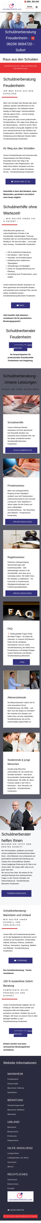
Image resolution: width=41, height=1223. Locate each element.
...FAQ (21, 662)
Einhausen (12, 1136)
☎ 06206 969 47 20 (20, 181)
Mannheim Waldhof (15, 1110)
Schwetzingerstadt (15, 1105)
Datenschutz (13, 1184)
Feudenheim (12, 1079)
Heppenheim (13, 1140)
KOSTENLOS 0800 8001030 (23, 346)
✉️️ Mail (20, 305)
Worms (10, 1167)
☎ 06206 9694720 (15, 1210)
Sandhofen (12, 1092)
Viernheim (11, 1162)
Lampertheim (13, 1153)
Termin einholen (16, 893)
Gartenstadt (12, 1084)
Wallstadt (11, 1114)
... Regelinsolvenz (21, 593)
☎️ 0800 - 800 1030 (31, 1)
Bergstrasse (12, 1132)
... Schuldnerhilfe (21, 450)
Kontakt (10, 1188)
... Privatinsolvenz (21, 522)
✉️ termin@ (20, 960)
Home (29, 7)
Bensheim (11, 1127)
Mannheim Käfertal (15, 1088)
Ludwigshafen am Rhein (18, 1158)
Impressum (12, 1179)
